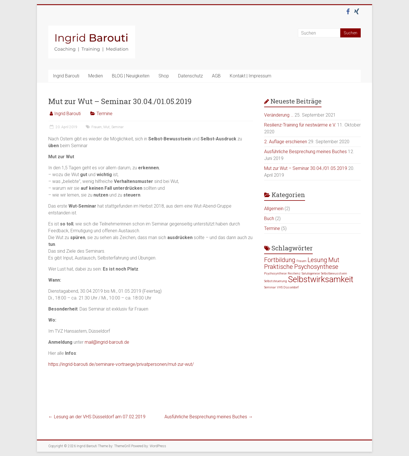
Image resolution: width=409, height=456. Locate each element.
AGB (216, 76)
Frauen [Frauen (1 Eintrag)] (301, 261)
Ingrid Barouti (66, 76)
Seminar (117, 127)
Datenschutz (190, 76)
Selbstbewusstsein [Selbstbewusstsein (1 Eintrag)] (334, 273)
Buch (269, 218)
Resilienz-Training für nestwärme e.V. (300, 125)
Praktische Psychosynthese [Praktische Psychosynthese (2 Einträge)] (301, 266)
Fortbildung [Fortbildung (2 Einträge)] (279, 259)
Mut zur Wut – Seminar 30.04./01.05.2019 (305, 168)
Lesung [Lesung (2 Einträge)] (317, 259)
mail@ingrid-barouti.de (107, 342)
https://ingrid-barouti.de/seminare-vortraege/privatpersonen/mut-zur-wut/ (121, 364)
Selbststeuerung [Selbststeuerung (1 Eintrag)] (275, 281)
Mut (106, 127)
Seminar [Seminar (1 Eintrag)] (270, 287)
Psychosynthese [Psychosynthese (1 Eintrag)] (275, 273)
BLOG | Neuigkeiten (130, 76)
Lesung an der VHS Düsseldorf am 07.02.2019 (96, 416)
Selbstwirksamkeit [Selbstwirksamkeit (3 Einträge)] (320, 279)
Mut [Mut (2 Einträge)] (333, 259)
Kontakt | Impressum (250, 76)
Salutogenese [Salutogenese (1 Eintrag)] (311, 273)
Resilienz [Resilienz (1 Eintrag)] (294, 273)
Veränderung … (278, 115)
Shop (163, 76)
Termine (104, 113)
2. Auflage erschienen (285, 141)
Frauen (96, 127)
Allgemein (273, 208)
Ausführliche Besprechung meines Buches (208, 416)
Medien (95, 76)
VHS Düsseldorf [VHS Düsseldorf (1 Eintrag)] (288, 287)
